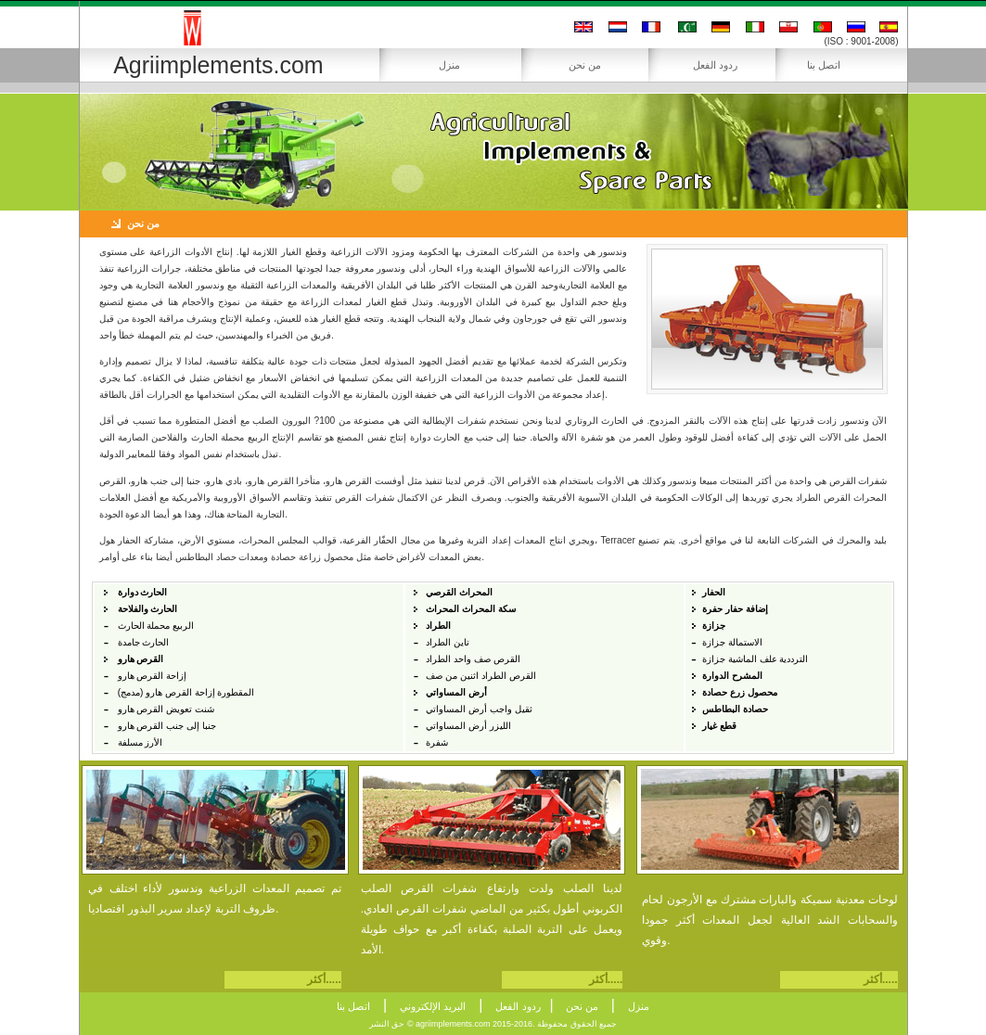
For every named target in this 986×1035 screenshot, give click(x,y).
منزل (449, 64)
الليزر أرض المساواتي (468, 726)
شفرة (437, 742)
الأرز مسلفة (140, 742)
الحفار (713, 592)
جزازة (713, 625)
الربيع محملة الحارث (156, 625)
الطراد (438, 625)
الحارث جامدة (144, 642)
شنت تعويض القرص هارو (166, 709)
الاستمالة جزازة (732, 642)
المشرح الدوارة (732, 676)
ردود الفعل (715, 64)
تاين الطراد (447, 642)
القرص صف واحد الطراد (472, 659)
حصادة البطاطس (735, 709)
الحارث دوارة (143, 592)
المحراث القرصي (459, 592)
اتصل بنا (823, 64)
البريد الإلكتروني (433, 1006)
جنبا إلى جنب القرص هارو (167, 726)
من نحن (585, 64)
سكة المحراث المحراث (471, 609)
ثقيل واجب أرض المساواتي (478, 709)
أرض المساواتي (456, 692)
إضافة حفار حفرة (735, 609)
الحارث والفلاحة (148, 609)
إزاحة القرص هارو (152, 676)
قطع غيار (719, 726)
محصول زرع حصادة (739, 692)
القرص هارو (141, 659)
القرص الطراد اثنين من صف (480, 676)
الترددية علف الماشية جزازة (755, 659)
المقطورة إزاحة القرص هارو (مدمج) (186, 692)
